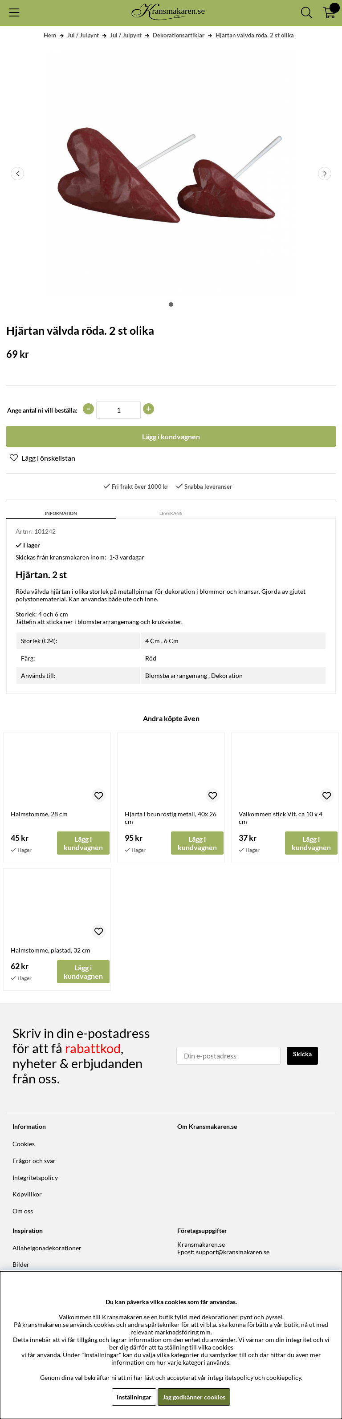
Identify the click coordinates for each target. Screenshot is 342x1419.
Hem (50, 35)
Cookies (23, 1143)
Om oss (22, 1211)
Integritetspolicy (35, 1177)
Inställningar (134, 1397)
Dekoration (227, 675)
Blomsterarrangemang (176, 675)
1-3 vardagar (126, 557)
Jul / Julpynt (83, 35)
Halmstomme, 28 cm (39, 814)
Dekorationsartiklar (178, 35)
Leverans (170, 513)
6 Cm (171, 641)
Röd (150, 658)
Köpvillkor (27, 1194)
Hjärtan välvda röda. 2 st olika (255, 35)
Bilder (20, 1264)
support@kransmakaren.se (232, 1252)
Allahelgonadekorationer (46, 1248)
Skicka (302, 1054)
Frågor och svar (34, 1160)
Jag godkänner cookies (194, 1397)
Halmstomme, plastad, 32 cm (50, 950)
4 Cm (152, 641)
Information (61, 513)
